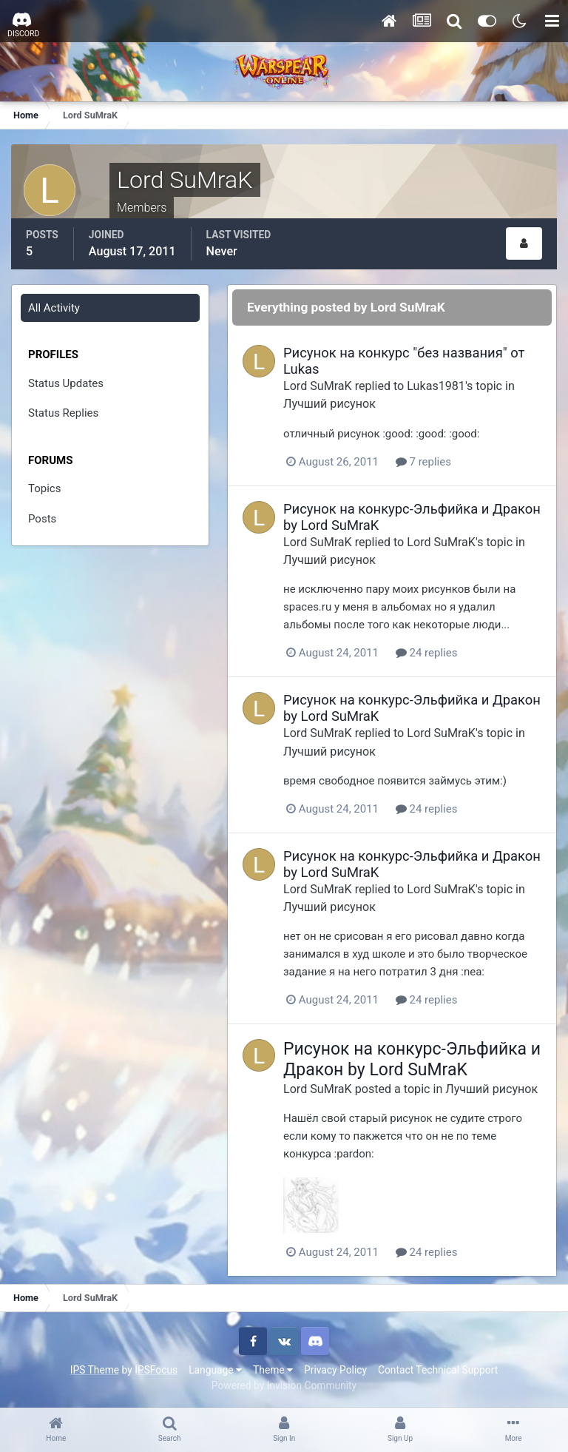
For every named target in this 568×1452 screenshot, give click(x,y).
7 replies (423, 461)
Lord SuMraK (317, 386)
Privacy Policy (335, 1370)
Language (215, 1370)
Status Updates (66, 383)
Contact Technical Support (438, 1370)
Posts (42, 518)
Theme (273, 1370)
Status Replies (63, 413)
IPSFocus (156, 1370)
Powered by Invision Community (284, 1385)
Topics (44, 488)
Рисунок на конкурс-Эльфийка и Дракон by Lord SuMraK (412, 1059)
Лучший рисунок (329, 404)
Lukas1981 (436, 386)
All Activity (54, 308)
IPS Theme (94, 1370)
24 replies (427, 652)
